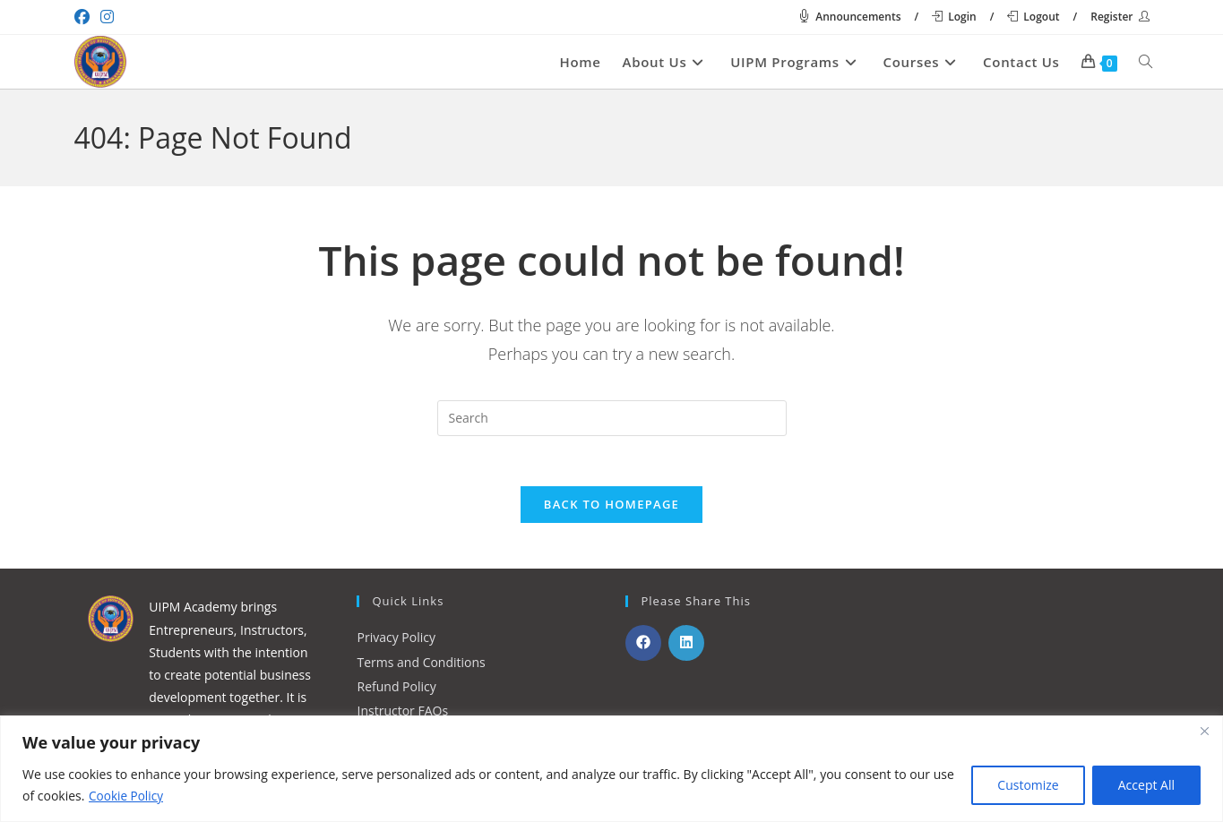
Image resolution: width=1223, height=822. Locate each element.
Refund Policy (396, 689)
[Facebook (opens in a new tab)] (84, 17)
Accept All (1146, 784)
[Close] (1204, 730)
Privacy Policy (396, 641)
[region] (611, 768)
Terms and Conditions (421, 665)
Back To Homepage (611, 509)
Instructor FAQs (403, 714)
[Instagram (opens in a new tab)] (107, 17)
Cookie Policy (127, 795)
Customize (1027, 784)
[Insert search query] (612, 418)
